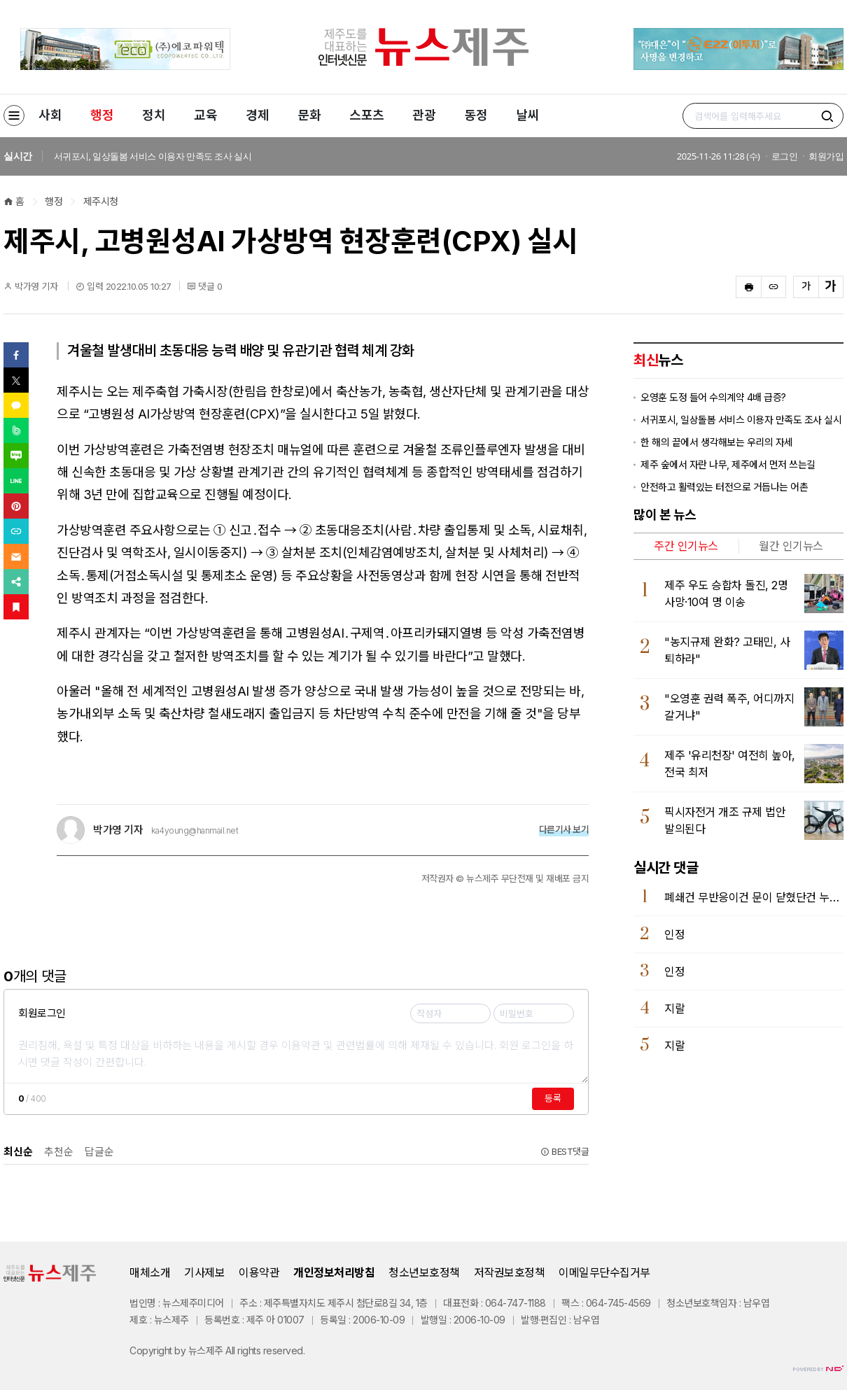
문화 (309, 115)
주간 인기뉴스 (686, 546)
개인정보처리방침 (333, 1272)
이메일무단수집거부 (604, 1272)
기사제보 (204, 1272)
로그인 (784, 156)
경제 (257, 115)
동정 (475, 115)
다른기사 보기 (564, 829)
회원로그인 (42, 1013)
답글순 (99, 1151)
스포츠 (366, 115)
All (230, 1350)
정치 (153, 115)
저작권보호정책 (509, 1272)
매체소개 (150, 1272)
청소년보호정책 (424, 1272)
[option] (365, 156)
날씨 (527, 115)
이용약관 (259, 1272)
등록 (553, 1098)
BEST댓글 (564, 1151)
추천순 (59, 1151)
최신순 (18, 1151)
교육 (205, 115)
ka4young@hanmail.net (194, 831)
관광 (423, 115)
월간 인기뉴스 (791, 546)
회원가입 (826, 156)
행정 (101, 115)
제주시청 (100, 201)
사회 (50, 115)
